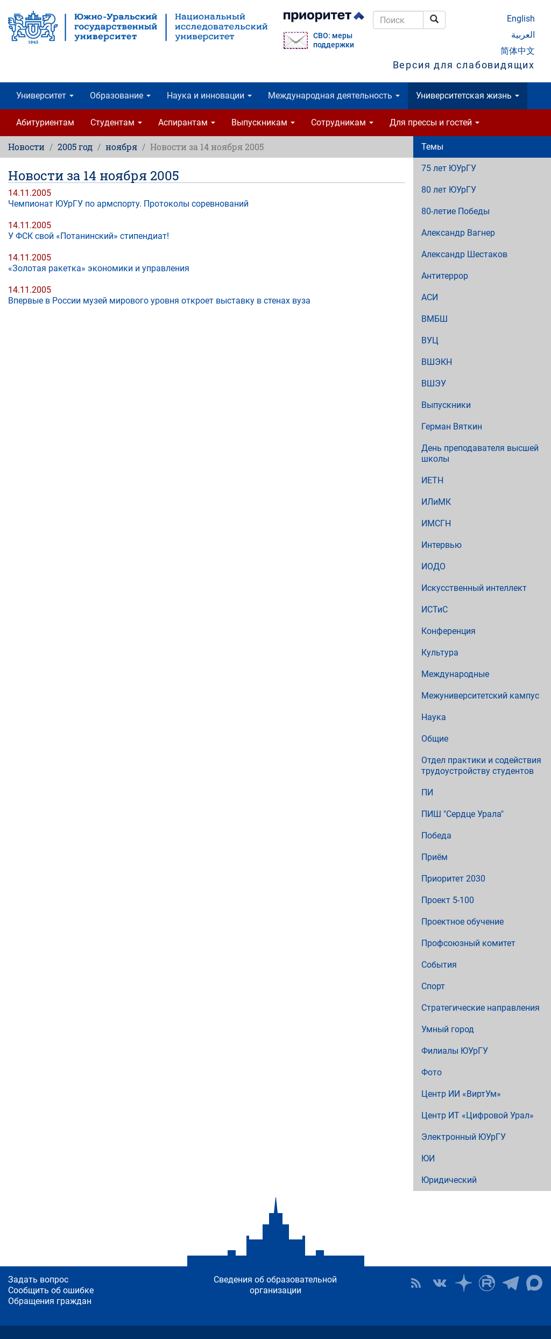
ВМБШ (434, 319)
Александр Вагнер (458, 233)
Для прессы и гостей (434, 122)
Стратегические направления (480, 1008)
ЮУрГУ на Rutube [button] (487, 1283)
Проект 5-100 (447, 900)
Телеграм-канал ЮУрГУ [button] (510, 1283)
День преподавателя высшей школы (480, 453)
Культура (439, 652)
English (521, 18)
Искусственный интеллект (474, 588)
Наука (433, 717)
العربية (523, 35)
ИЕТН (432, 480)
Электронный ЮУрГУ (463, 1137)
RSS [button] (416, 1283)
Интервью (441, 545)
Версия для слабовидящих (464, 65)
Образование (120, 95)
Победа (436, 835)
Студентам (116, 122)
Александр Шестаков (464, 254)
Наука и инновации (209, 95)
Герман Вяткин (451, 426)
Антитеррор (444, 276)
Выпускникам (263, 122)
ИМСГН (436, 523)
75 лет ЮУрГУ (448, 168)
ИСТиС (434, 609)
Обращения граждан (49, 1301)
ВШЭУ (433, 383)
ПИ (427, 792)
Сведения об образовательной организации (275, 1284)
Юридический (449, 1180)
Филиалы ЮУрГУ (454, 1051)
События (439, 965)
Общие (434, 739)
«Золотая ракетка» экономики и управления (98, 268)
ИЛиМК (436, 502)
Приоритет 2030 (453, 878)
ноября (121, 146)
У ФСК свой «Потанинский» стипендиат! (88, 236)
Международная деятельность (334, 95)
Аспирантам (186, 122)
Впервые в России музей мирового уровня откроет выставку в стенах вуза (159, 300)
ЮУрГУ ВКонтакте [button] (439, 1283)
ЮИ (428, 1158)
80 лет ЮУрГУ (448, 190)
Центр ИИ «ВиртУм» (461, 1094)
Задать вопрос (38, 1279)
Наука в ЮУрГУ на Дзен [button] (463, 1283)
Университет (45, 95)
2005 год (75, 146)
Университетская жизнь (467, 95)
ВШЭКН (436, 362)
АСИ (429, 297)
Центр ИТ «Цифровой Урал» (477, 1115)
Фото (431, 1072)
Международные (455, 674)
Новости (26, 146)
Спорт (433, 986)
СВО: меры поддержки (333, 40)
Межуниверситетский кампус (480, 695)
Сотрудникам (342, 122)
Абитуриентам (45, 122)
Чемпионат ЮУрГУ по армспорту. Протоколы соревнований (128, 204)
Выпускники (446, 405)
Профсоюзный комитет (468, 943)
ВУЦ (430, 340)
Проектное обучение (462, 922)
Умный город (447, 1029)
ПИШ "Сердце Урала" (462, 814)
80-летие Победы (455, 211)
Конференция (448, 631)
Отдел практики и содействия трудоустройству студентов (481, 765)
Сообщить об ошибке (51, 1290)
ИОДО (433, 566)
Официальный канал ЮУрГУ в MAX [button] (534, 1283)
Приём (434, 857)
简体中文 (517, 51)
